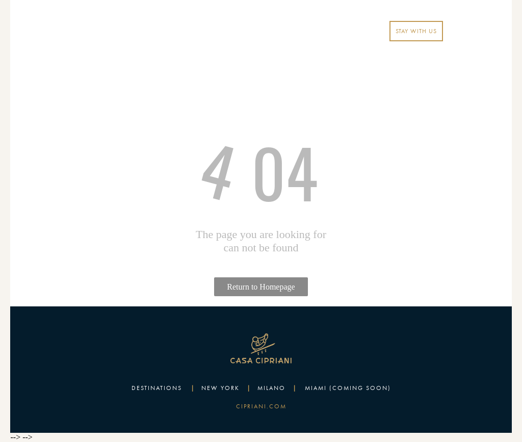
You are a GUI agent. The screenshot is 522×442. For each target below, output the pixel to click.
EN (317, 31)
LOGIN (350, 31)
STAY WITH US (416, 31)
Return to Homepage (261, 286)
